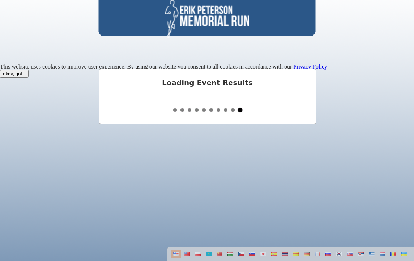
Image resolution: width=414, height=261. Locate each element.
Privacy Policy (310, 66)
